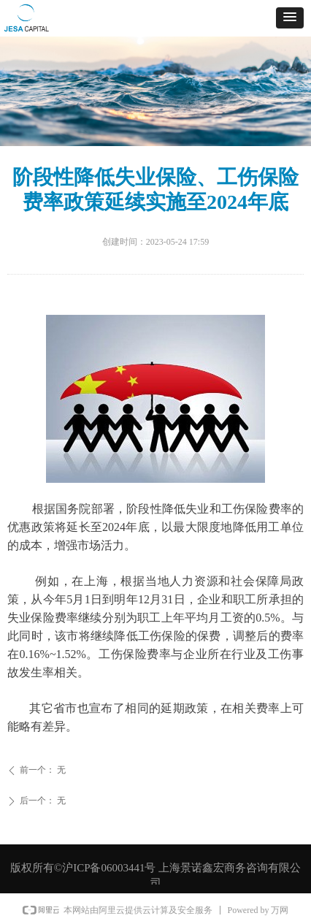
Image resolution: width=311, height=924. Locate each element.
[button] (290, 17)
